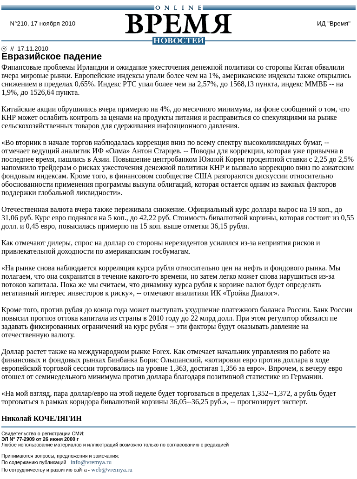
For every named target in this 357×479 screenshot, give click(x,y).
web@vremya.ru (111, 469)
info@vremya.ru (91, 462)
